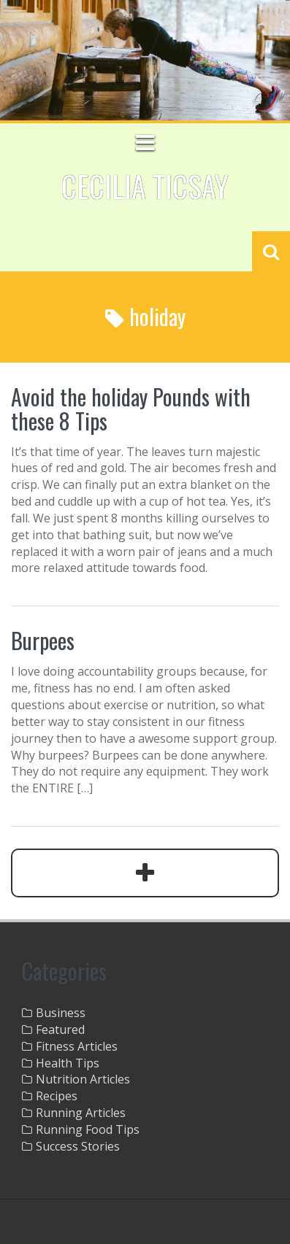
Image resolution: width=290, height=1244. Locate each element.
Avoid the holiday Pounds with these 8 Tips (131, 408)
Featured (60, 1029)
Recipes (56, 1096)
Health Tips (67, 1063)
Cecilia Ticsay (145, 186)
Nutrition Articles (83, 1079)
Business (60, 1013)
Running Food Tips (88, 1129)
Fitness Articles (77, 1046)
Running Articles (81, 1113)
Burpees (43, 640)
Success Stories (78, 1146)
